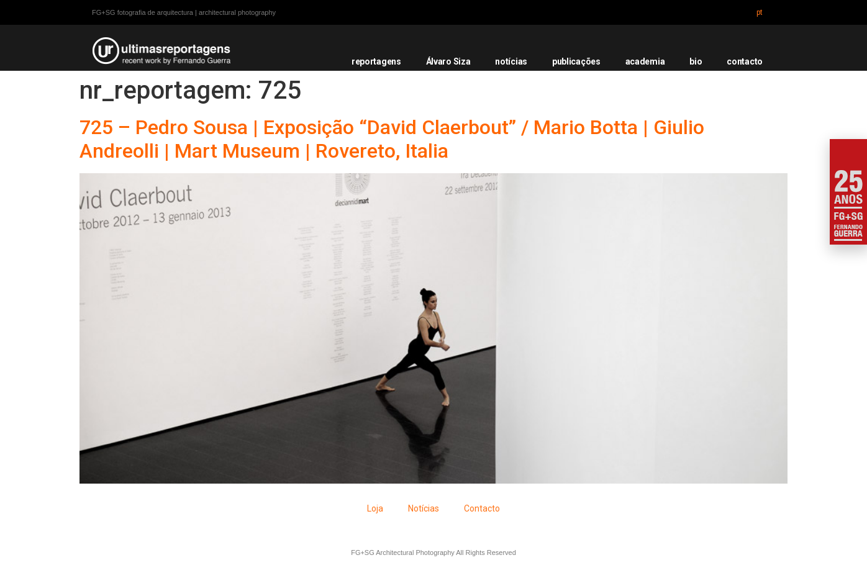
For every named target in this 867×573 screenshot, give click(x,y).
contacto (745, 61)
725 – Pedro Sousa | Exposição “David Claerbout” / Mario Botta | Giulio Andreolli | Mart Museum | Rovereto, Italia (391, 139)
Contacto (482, 508)
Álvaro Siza (448, 61)
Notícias (423, 508)
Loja (375, 508)
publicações (576, 61)
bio (695, 61)
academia (645, 61)
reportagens (376, 61)
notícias (511, 61)
